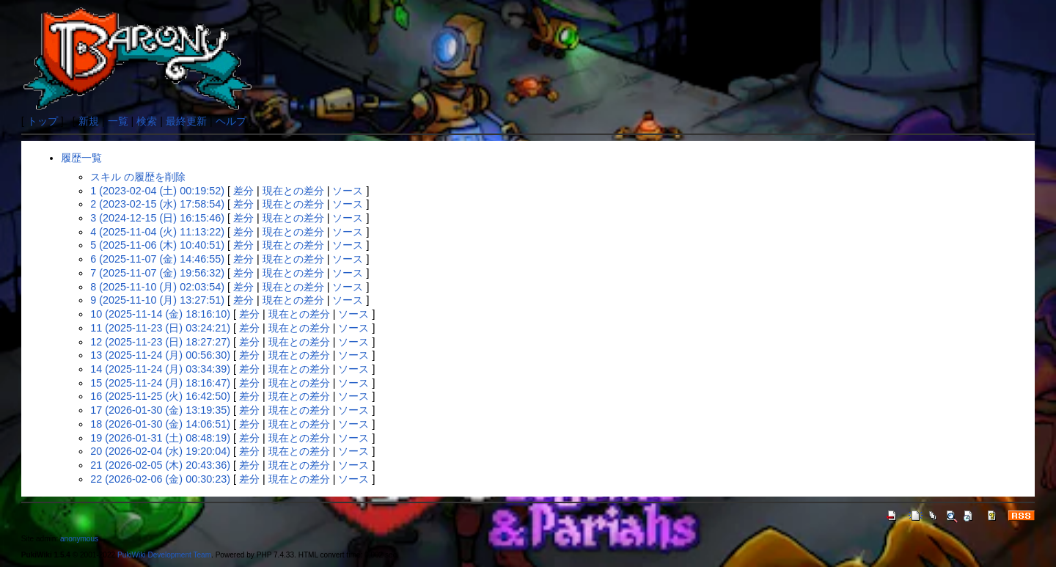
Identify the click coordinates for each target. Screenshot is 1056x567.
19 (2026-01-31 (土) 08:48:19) (160, 438)
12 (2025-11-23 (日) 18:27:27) (160, 342)
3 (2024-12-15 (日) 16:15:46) (157, 218)
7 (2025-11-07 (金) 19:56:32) (157, 273)
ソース (347, 191)
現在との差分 (293, 191)
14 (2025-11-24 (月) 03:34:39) (160, 369)
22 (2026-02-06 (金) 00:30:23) (160, 479)
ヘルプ (231, 121)
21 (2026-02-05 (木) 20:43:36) (160, 465)
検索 (146, 121)
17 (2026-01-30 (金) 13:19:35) (160, 410)
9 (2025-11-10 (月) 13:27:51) (157, 300)
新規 (88, 121)
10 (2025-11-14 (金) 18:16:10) (160, 314)
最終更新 (186, 121)
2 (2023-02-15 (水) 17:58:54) (157, 204)
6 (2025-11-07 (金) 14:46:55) (157, 259)
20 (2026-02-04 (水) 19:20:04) (160, 451)
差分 (243, 191)
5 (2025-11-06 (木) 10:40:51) (157, 245)
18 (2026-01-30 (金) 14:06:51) (160, 424)
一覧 (118, 121)
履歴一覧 (81, 158)
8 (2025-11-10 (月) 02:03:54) (157, 287)
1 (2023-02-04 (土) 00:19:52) (157, 191)
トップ (42, 121)
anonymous (79, 539)
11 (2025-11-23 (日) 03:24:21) (160, 328)
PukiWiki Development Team (164, 555)
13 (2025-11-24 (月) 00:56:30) (160, 355)
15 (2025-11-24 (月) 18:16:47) (160, 383)
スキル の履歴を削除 (138, 177)
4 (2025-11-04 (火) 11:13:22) (157, 232)
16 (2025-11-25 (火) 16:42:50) (160, 396)
